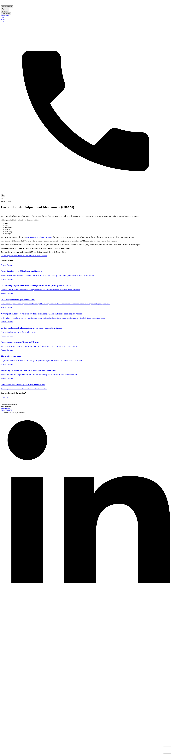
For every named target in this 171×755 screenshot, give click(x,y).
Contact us (4, 397)
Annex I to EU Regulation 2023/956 (38, 237)
